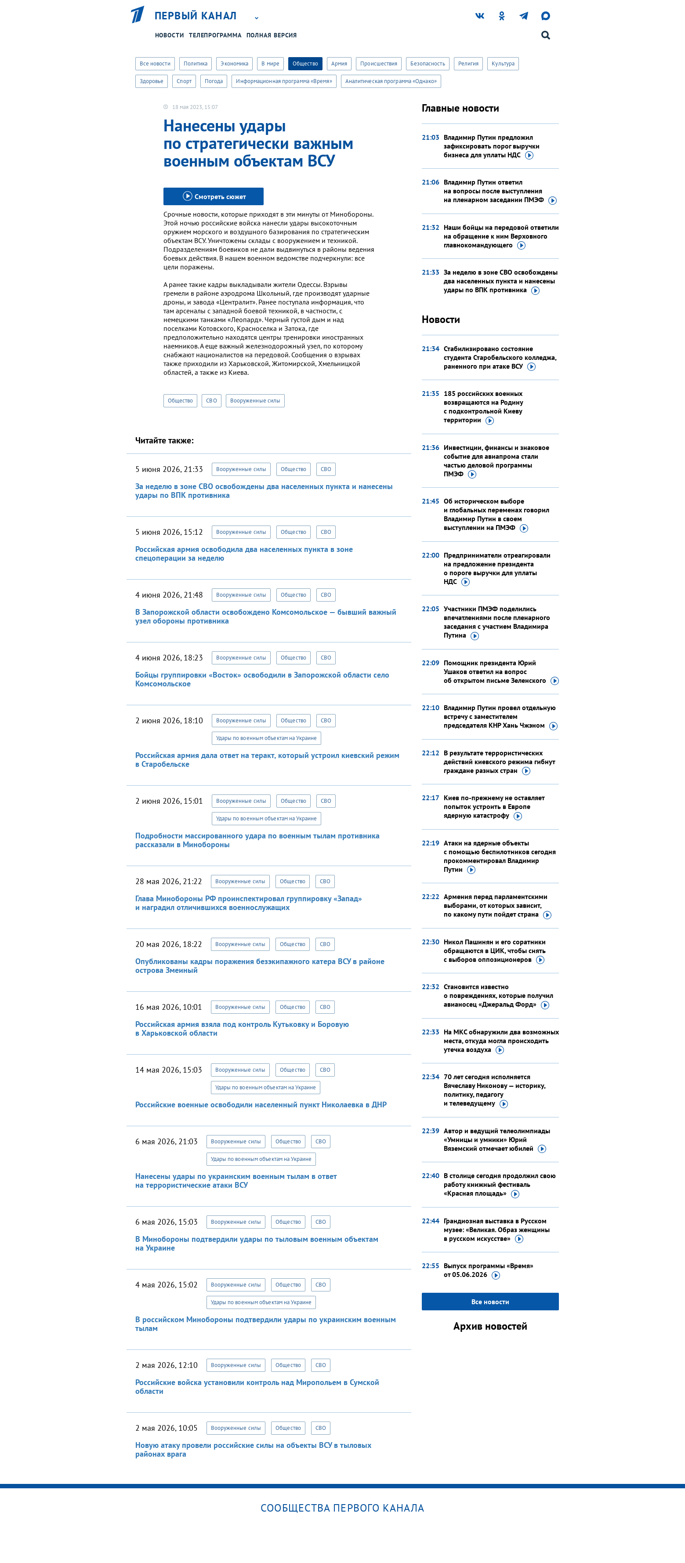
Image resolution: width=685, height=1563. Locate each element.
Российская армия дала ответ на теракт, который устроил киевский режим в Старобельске (267, 759)
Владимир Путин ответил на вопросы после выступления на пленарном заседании (500, 191)
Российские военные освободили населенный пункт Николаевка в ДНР (261, 1104)
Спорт (184, 81)
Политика (196, 63)
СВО (211, 400)
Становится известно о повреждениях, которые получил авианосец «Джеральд (498, 995)
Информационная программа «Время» (284, 81)
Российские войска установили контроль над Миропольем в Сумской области (257, 1386)
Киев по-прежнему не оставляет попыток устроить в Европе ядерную (494, 806)
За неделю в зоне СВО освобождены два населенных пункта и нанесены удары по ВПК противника (264, 490)
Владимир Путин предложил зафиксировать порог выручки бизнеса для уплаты (492, 146)
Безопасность (427, 63)
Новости (169, 35)
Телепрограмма (215, 35)
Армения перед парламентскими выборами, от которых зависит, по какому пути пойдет (497, 905)
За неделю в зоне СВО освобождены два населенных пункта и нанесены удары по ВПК (501, 281)
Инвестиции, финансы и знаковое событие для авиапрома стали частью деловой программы (496, 461)
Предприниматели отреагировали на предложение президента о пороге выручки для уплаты (497, 569)
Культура (503, 63)
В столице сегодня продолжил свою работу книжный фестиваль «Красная (500, 1184)
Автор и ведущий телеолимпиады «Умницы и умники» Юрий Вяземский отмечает (497, 1139)
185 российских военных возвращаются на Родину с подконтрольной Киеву (483, 407)
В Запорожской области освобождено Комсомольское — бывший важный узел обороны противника (265, 616)
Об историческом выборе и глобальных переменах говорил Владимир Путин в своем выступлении (496, 515)
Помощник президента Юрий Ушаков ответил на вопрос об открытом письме (501, 671)
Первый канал (196, 16)
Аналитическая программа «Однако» (391, 81)
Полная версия (271, 35)
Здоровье (152, 81)
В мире (270, 63)
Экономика (234, 63)
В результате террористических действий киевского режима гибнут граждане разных (499, 762)
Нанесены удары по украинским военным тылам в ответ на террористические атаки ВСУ (236, 1180)
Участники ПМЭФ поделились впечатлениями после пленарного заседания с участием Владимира (497, 622)
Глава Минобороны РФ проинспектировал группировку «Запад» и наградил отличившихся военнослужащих (248, 902)
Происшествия (378, 63)
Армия (339, 63)
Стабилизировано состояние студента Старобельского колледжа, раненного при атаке (500, 357)
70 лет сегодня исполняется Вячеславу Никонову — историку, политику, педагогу (494, 1090)
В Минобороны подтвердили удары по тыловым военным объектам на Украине (256, 1243)
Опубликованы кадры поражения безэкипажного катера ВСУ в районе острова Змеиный (259, 965)
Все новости (155, 63)
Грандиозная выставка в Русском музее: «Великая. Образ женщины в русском (497, 1230)
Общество (305, 63)
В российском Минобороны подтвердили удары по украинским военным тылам (265, 1323)
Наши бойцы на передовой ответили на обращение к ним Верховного (501, 236)
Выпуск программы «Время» (488, 1270)
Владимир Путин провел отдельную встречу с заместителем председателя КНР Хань (501, 716)
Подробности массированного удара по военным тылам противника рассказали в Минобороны (257, 839)
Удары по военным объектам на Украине (266, 738)
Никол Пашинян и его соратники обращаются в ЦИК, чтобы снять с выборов (495, 951)
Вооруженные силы (255, 400)
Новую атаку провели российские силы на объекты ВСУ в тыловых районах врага (253, 1449)
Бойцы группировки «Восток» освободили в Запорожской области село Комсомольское (262, 679)
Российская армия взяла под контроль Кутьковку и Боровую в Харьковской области (242, 1028)
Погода (214, 81)
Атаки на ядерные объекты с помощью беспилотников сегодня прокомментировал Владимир (500, 856)
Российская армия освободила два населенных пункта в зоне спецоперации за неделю (244, 553)
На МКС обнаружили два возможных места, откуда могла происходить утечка (501, 1041)
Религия (468, 63)
